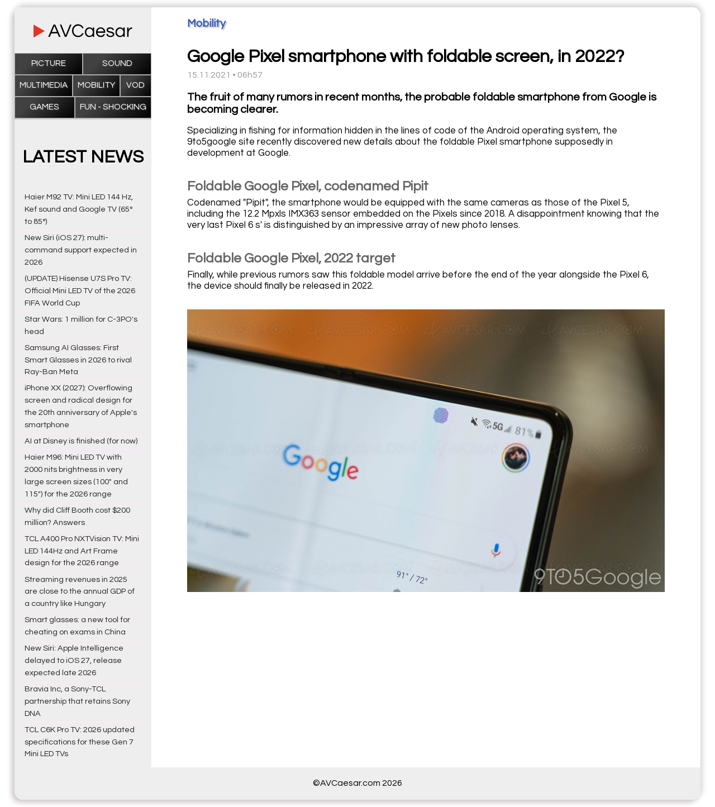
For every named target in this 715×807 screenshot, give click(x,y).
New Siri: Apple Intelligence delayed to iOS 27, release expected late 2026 (74, 660)
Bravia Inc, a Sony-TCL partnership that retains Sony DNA (77, 701)
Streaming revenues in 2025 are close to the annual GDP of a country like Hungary (80, 591)
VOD (135, 85)
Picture (48, 63)
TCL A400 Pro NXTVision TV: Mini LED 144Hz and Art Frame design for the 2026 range (82, 550)
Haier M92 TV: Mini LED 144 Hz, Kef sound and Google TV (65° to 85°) (79, 209)
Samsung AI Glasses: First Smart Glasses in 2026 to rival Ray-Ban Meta (78, 359)
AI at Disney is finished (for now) (81, 441)
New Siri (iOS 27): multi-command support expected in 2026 (81, 249)
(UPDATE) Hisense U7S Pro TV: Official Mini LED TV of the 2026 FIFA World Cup (80, 290)
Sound (117, 63)
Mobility (96, 85)
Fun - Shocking (113, 107)
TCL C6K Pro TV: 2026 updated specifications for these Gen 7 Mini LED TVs (80, 741)
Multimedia (44, 85)
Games (44, 107)
